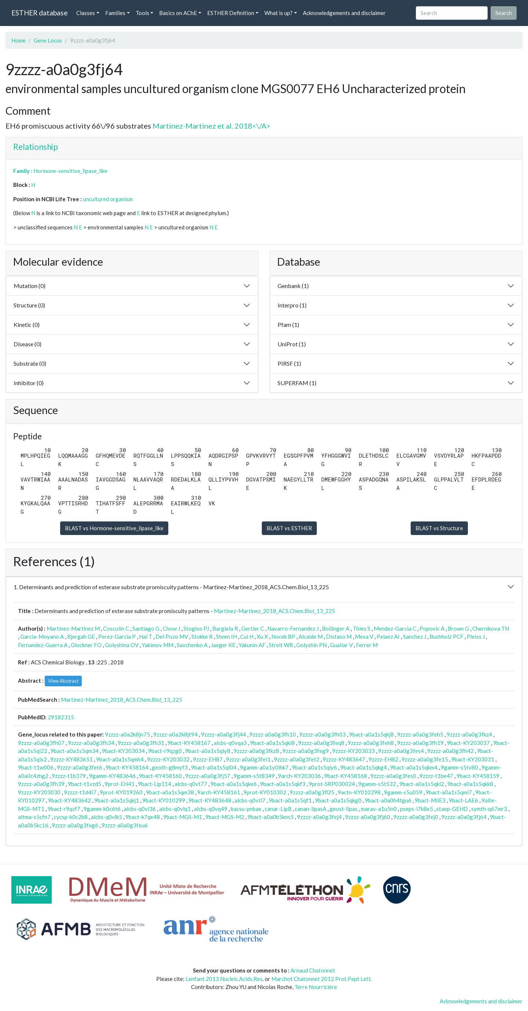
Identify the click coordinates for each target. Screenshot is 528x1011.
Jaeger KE (223, 645)
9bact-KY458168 (345, 775)
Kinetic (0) (27, 324)
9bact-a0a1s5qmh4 (120, 759)
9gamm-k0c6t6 (102, 808)
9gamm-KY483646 (112, 775)
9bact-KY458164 (127, 767)
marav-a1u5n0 (379, 808)
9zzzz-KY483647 (344, 759)
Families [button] (115, 13)
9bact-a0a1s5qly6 (314, 767)
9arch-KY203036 (299, 775)
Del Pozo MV (171, 636)
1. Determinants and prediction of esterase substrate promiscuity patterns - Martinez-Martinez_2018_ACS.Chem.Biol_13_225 (171, 586)
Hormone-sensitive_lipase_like (70, 170)
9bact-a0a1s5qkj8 (371, 734)
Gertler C (252, 628)
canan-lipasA (310, 808)
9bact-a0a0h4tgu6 (388, 800)
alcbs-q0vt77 (191, 784)
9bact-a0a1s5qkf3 (282, 784)
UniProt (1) (292, 343)
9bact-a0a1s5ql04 (213, 767)
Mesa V (364, 636)
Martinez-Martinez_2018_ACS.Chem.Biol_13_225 (274, 611)
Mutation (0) (29, 285)
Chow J (171, 628)
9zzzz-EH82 (383, 759)
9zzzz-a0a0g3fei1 (248, 759)
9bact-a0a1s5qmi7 (449, 792)
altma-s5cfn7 (34, 816)
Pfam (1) (288, 324)
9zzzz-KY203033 (353, 751)
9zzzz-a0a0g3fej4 (319, 816)
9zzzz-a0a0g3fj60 (367, 816)
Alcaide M (310, 636)
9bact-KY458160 (160, 775)
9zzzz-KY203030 (39, 792)
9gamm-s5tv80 (459, 767)
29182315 (61, 717)
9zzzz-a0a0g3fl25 (312, 792)
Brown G (458, 628)
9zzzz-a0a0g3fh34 (91, 742)
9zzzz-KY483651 (71, 759)
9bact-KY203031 (472, 759)
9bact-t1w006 (36, 767)
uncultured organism (108, 199)
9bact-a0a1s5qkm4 (413, 767)
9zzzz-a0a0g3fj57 (207, 775)
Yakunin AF (252, 645)
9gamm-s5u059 (403, 792)
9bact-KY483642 (69, 800)
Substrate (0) (30, 363)
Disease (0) (27, 343)
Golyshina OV (122, 645)
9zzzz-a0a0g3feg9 (305, 751)
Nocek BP (283, 636)
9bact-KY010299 (163, 800)
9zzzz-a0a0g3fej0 (415, 816)
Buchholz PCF (446, 636)
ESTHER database (39, 12)
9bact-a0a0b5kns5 (270, 816)
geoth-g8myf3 (170, 767)
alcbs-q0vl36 (140, 808)
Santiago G (146, 628)
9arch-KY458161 (218, 792)
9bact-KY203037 (468, 742)
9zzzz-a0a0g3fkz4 (469, 734)
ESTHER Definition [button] (230, 13)
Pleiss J (476, 636)
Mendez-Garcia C (395, 628)
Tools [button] (142, 13)
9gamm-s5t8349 (254, 775)
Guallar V (341, 645)
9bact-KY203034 (123, 751)
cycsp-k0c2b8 (71, 816)
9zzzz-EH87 (208, 759)
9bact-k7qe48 (142, 816)
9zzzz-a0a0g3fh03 (322, 734)
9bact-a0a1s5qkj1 (116, 800)
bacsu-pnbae (246, 808)
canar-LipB (278, 808)
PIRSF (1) (289, 363)
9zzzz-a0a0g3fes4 (401, 751)
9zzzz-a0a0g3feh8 (371, 742)
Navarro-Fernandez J (293, 628)
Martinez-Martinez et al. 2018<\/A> (212, 125)
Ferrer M (367, 645)
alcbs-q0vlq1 (175, 808)
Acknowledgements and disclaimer (344, 13)
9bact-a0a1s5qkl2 (421, 784)
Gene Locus (48, 40)
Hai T (145, 636)
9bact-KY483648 (209, 800)
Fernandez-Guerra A (42, 645)
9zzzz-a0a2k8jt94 (175, 734)
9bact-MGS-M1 (182, 816)
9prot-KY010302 (264, 792)
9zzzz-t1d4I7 (80, 792)
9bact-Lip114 (154, 784)
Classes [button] (85, 13)
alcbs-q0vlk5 (106, 816)
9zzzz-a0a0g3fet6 (79, 767)
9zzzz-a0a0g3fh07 (41, 742)
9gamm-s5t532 (377, 784)
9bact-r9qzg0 (165, 751)
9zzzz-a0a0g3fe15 (425, 759)
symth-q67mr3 (489, 808)
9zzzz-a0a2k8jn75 (127, 734)
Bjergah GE (81, 636)
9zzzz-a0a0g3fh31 (141, 742)
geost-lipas (344, 808)
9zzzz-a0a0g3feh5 (420, 734)
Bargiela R (225, 628)
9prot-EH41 (119, 784)
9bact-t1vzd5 (84, 784)
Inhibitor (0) (29, 382)
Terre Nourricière (315, 987)
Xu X (262, 636)
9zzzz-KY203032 (168, 759)
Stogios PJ (196, 628)
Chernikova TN (490, 628)
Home (18, 40)
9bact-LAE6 (463, 800)
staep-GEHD (452, 808)
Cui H (246, 636)
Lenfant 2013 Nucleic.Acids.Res (224, 978)
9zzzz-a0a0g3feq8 (321, 742)
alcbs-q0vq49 (210, 808)
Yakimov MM (157, 645)
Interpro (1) (292, 305)
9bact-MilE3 (430, 800)
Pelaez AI (388, 636)
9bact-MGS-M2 (224, 816)
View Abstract (63, 681)
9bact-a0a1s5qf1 (290, 800)
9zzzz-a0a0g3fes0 (393, 775)
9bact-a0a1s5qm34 (75, 751)
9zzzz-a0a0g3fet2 (296, 759)
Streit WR (281, 645)
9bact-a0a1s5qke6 (233, 784)
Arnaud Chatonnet (312, 970)
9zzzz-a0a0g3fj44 (223, 734)
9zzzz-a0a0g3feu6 (125, 825)
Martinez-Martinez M (73, 628)
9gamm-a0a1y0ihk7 (264, 767)
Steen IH (226, 636)
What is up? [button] (278, 13)
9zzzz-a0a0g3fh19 (420, 742)
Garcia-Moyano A (42, 636)
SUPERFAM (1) (297, 382)
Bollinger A (335, 628)
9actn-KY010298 (359, 792)
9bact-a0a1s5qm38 (170, 792)
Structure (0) (29, 305)
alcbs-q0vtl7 (250, 800)
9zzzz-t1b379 (69, 775)
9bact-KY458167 (189, 742)
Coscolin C (116, 628)
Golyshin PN (311, 645)
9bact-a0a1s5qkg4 (363, 767)
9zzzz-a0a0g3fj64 (464, 816)
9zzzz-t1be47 (436, 775)
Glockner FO (86, 645)
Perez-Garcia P (117, 636)
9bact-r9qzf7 (64, 808)
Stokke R (202, 636)
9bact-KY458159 (477, 775)
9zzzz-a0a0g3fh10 (272, 734)
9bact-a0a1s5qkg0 (338, 800)
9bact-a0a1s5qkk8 (470, 784)
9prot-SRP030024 (332, 784)
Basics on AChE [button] (178, 13)
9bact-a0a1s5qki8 (272, 742)
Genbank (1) (293, 285)
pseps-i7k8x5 (416, 808)
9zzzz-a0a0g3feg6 (75, 825)
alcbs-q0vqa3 (230, 742)
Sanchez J (414, 636)
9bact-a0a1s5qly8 (207, 751)
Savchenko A (192, 645)
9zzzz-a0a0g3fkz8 (256, 751)
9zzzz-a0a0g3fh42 (450, 751)
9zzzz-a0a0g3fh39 (41, 784)
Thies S (361, 628)
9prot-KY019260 (121, 792)
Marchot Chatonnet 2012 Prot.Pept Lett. (321, 978)
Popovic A (431, 628)
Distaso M (339, 636)
